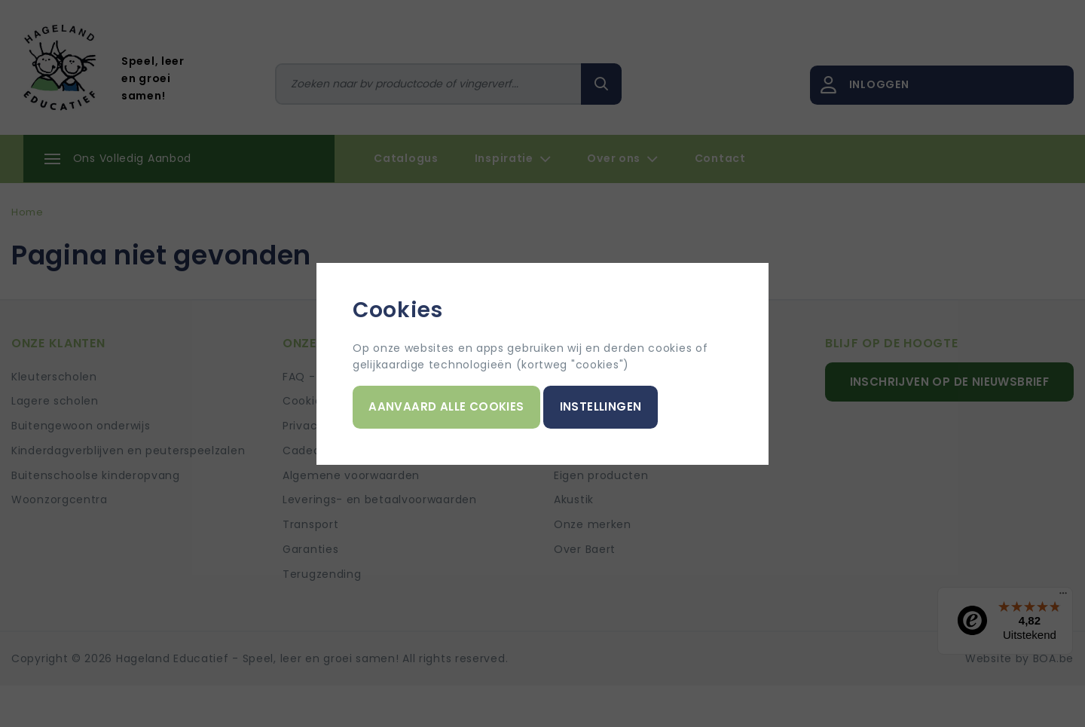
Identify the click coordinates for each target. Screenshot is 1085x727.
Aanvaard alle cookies (446, 406)
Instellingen (601, 406)
